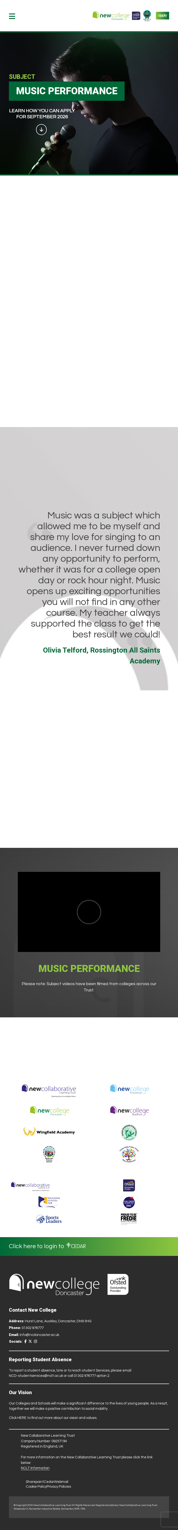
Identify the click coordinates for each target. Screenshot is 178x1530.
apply (162, 15)
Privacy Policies (59, 1486)
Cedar (49, 1482)
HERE (21, 1418)
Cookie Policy (36, 1486)
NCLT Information (35, 1468)
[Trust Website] (30, 1185)
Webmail (61, 1482)
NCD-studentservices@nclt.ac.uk (36, 1376)
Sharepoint (35, 1482)
